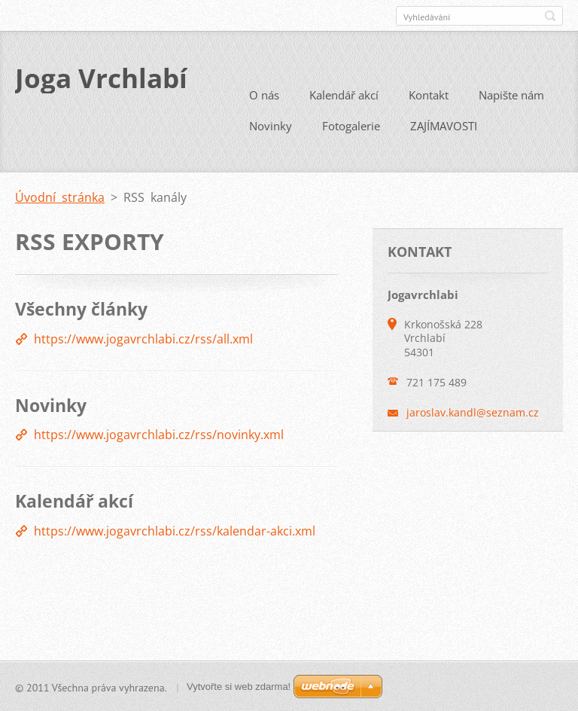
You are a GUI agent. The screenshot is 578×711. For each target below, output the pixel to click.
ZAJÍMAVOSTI (443, 125)
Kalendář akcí (344, 94)
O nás (264, 94)
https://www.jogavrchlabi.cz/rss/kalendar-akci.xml (174, 530)
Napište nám (511, 94)
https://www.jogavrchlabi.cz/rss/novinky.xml (159, 434)
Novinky (270, 125)
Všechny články (81, 308)
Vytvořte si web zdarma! (239, 686)
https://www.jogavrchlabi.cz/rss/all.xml (143, 338)
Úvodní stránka (60, 196)
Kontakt (429, 94)
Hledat (550, 16)
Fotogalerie (351, 125)
